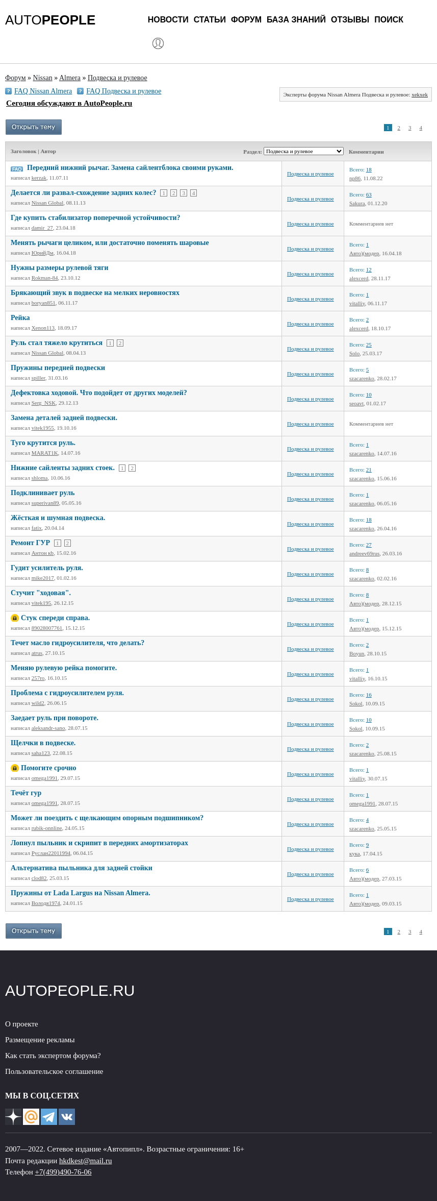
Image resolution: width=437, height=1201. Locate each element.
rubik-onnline (47, 828)
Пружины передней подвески (58, 368)
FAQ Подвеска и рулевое (123, 91)
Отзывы (350, 19)
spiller (38, 378)
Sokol (356, 703)
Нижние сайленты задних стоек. (63, 468)
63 (369, 194)
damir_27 (42, 228)
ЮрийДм (43, 253)
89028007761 (47, 628)
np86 (355, 178)
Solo (354, 353)
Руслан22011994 (51, 853)
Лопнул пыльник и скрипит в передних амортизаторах (99, 843)
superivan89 (45, 503)
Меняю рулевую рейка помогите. (64, 668)
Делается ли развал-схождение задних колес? (83, 193)
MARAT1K (45, 453)
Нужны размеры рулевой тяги (60, 268)
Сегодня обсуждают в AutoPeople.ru (69, 103)
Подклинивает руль (42, 493)
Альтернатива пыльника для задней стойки (81, 868)
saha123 (41, 753)
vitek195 (42, 603)
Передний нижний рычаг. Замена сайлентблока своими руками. (130, 167)
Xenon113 (43, 328)
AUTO (50, 20)
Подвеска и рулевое (310, 173)
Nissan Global (48, 203)
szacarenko (361, 378)
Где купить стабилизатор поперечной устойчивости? (96, 218)
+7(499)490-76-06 (63, 1172)
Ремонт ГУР (30, 543)
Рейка (20, 318)
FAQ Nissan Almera (43, 91)
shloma (40, 478)
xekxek (420, 94)
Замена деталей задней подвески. (64, 418)
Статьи (210, 19)
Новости (168, 19)
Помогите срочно (48, 768)
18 (369, 169)
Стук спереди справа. (55, 618)
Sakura (357, 203)
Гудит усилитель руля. (47, 568)
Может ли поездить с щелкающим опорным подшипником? (107, 818)
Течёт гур (26, 793)
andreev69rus (364, 553)
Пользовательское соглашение (54, 1071)
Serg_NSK (44, 403)
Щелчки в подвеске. (43, 743)
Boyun (356, 653)
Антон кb (43, 553)
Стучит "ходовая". (41, 593)
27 (369, 545)
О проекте (21, 1024)
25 (369, 344)
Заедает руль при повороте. (54, 718)
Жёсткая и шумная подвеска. (58, 518)
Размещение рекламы (40, 1040)
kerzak (39, 178)
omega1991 (45, 778)
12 (369, 269)
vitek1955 (43, 428)
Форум (246, 19)
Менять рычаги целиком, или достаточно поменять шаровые (110, 243)
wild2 (38, 703)
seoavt (356, 403)
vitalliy (357, 303)
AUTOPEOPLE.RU (70, 990)
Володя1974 (46, 903)
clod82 (39, 878)
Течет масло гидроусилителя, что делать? (77, 643)
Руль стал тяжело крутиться (56, 343)
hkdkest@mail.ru (85, 1161)
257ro (38, 678)
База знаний (296, 19)
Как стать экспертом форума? (53, 1055)
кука (354, 853)
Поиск (388, 19)
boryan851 (44, 303)
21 (369, 470)
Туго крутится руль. (43, 443)
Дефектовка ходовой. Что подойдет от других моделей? (99, 393)
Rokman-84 (45, 278)
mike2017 (43, 578)
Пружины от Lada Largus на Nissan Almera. (80, 893)
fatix (37, 528)
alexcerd (358, 278)
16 (369, 695)
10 (369, 394)
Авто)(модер (364, 253)
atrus (37, 653)
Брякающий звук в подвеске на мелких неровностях (95, 293)
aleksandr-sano (48, 728)
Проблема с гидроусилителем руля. (67, 693)
